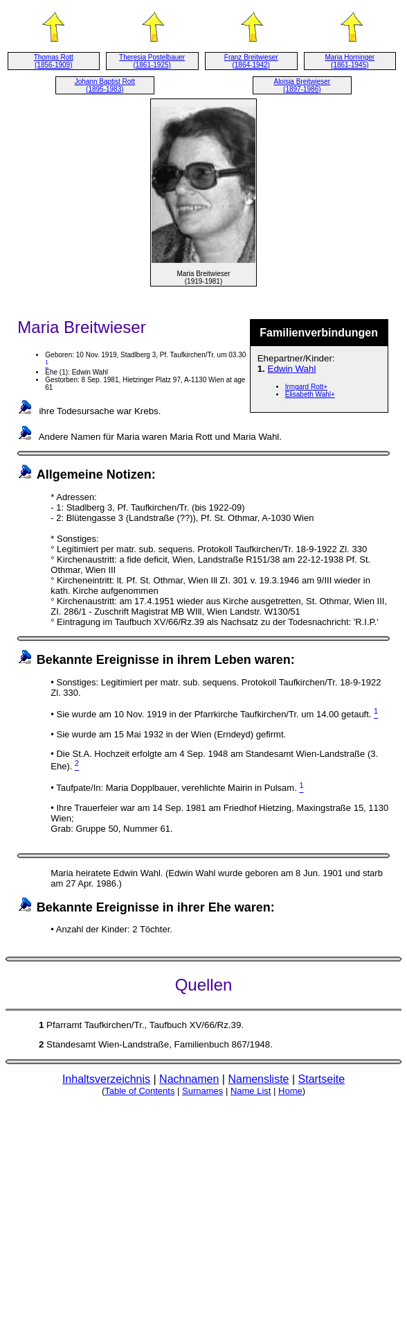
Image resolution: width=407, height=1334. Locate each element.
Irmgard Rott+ (306, 387)
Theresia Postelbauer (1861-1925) (152, 61)
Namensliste (258, 1079)
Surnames (202, 1091)
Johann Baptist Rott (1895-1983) (105, 85)
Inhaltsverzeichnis (106, 1079)
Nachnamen (189, 1079)
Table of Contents (139, 1091)
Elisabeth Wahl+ (310, 394)
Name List (250, 1091)
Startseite (321, 1079)
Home (290, 1091)
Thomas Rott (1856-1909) (53, 61)
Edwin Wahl (292, 369)
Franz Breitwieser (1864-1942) (251, 61)
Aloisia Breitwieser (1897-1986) (301, 85)
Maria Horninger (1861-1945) (349, 61)
